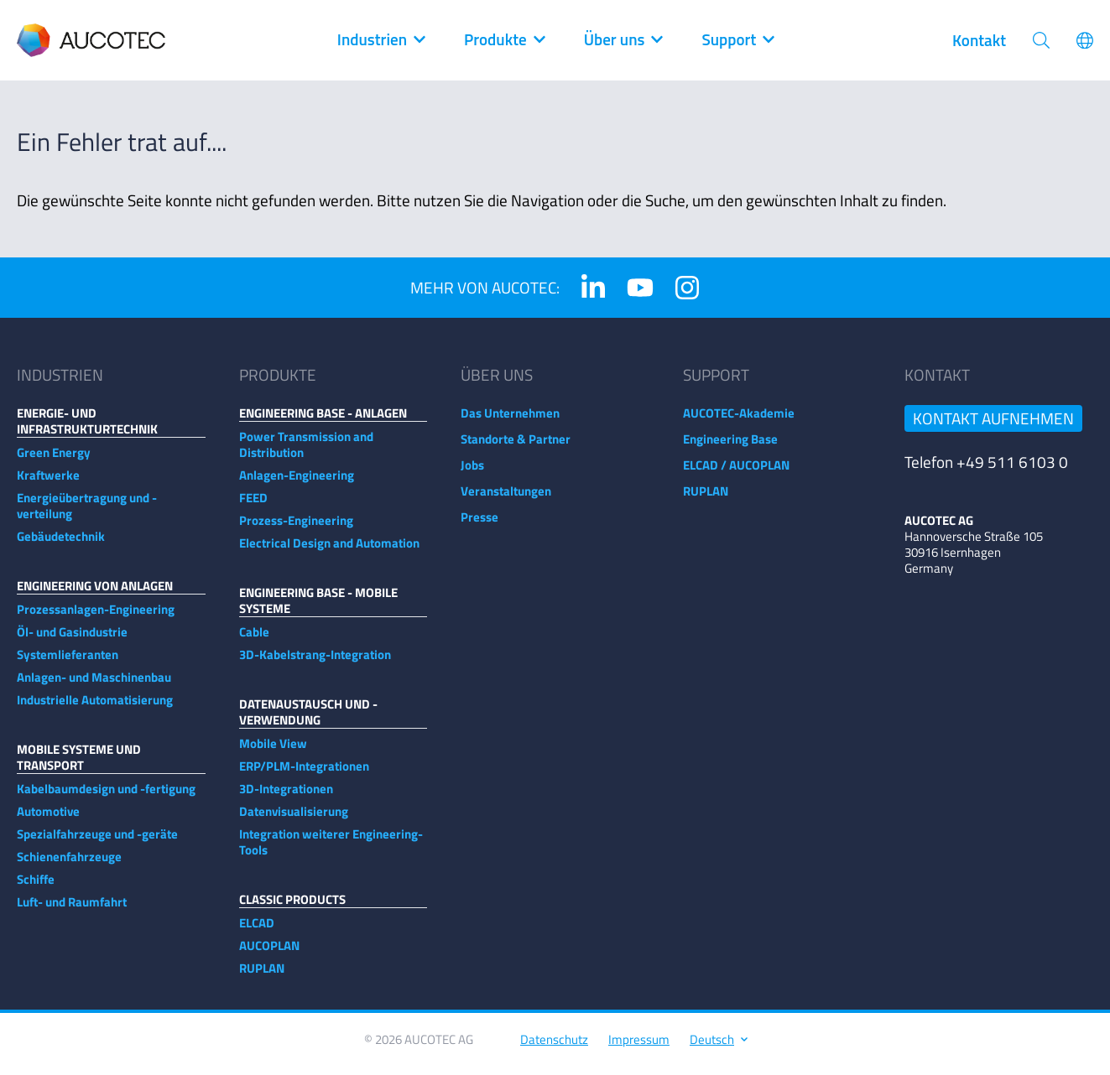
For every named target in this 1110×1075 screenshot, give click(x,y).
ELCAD (256, 931)
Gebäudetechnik (61, 544)
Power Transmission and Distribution (306, 452)
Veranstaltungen (506, 499)
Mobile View (273, 751)
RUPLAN (261, 976)
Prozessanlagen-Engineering (96, 617)
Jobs (472, 473)
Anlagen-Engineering (296, 483)
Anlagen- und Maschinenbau (94, 685)
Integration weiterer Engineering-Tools (331, 850)
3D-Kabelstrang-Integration (315, 663)
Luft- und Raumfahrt (72, 910)
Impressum (639, 1047)
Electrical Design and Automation (329, 551)
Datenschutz (554, 1047)
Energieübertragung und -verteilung (87, 514)
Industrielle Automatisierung (95, 708)
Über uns (623, 40)
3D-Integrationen (286, 797)
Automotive (48, 819)
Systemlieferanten (67, 663)
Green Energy (54, 460)
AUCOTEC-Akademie (739, 421)
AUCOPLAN (269, 953)
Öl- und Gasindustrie (72, 640)
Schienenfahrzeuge (69, 865)
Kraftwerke (48, 483)
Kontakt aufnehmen (993, 426)
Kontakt (979, 40)
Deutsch (718, 1047)
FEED (253, 506)
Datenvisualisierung (293, 819)
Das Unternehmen (510, 421)
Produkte (504, 40)
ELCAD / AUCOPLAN (736, 473)
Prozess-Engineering (296, 528)
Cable (254, 640)
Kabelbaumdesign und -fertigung (106, 797)
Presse (479, 525)
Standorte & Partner (516, 447)
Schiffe (36, 887)
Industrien (380, 40)
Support (737, 40)
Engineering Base (730, 447)
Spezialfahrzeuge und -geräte (97, 842)
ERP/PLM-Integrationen (304, 774)
